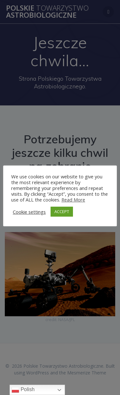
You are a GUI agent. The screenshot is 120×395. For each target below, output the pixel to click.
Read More (73, 199)
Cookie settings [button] (29, 212)
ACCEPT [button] (61, 211)
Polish (23, 390)
